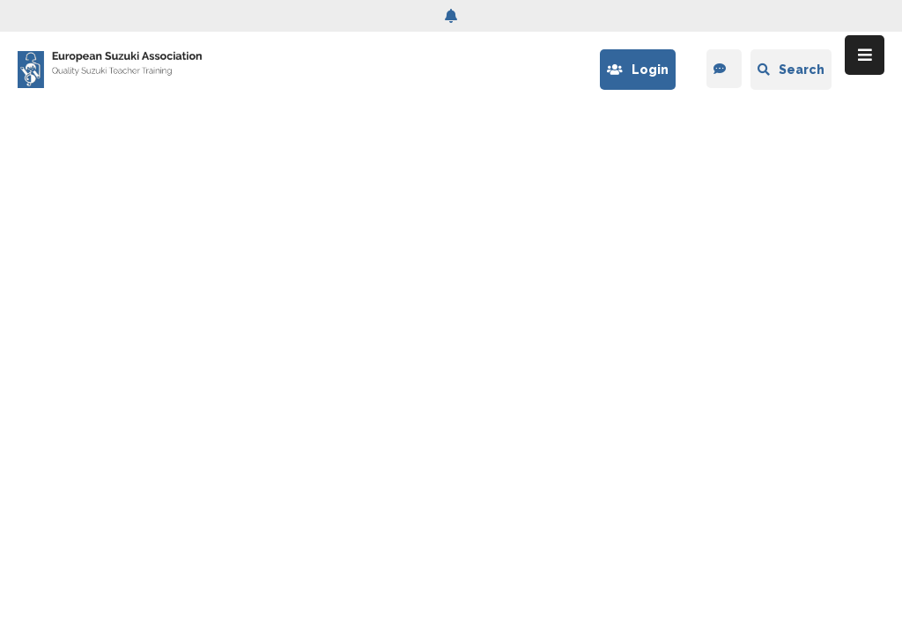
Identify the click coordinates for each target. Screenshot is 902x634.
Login (638, 70)
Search (791, 70)
